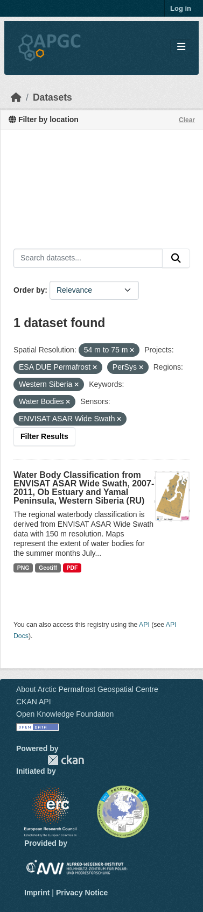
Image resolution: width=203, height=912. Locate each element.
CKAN (65, 760)
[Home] (16, 97)
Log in (180, 8)
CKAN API (33, 701)
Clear (187, 120)
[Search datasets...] (88, 258)
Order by (29, 290)
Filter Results (44, 436)
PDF (72, 567)
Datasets (52, 97)
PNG (23, 567)
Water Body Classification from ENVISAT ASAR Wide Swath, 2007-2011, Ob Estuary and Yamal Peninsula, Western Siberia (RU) (83, 487)
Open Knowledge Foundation (65, 714)
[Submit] (176, 258)
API (144, 624)
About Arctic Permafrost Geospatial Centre (87, 689)
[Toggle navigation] (181, 47)
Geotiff (48, 567)
